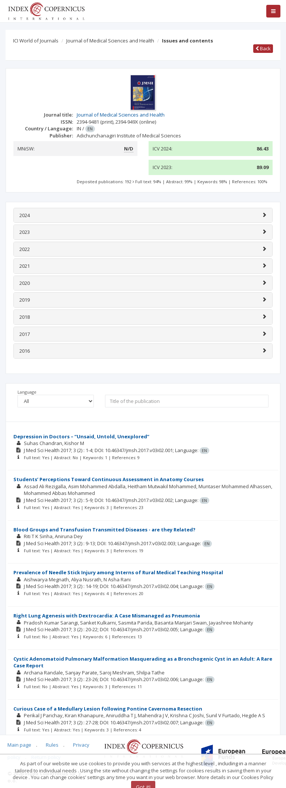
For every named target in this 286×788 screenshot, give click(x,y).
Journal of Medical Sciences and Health (110, 40)
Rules (52, 744)
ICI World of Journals (35, 40)
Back (263, 48)
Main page (19, 744)
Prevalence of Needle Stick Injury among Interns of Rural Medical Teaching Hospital (118, 572)
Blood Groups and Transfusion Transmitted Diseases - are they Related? (104, 529)
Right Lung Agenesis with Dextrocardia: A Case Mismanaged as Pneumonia (106, 615)
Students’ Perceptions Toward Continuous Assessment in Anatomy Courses (108, 479)
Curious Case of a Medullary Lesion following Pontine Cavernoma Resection (107, 708)
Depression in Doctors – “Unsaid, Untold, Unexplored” (81, 436)
